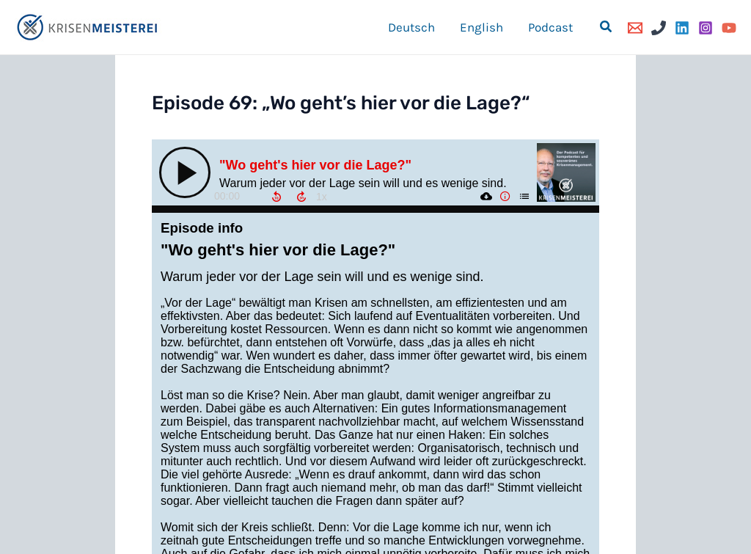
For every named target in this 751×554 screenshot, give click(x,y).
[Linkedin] (682, 28)
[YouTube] (729, 28)
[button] (606, 27)
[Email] (635, 28)
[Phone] (658, 28)
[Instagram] (705, 28)
